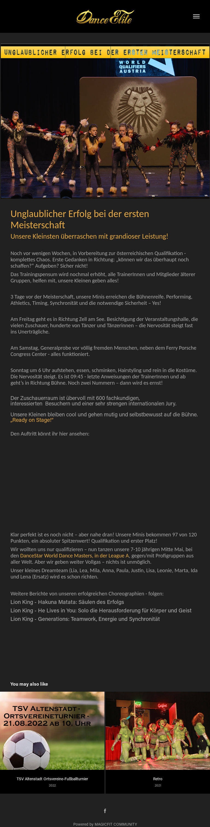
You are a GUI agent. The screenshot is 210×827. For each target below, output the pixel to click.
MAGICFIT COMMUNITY (116, 824)
